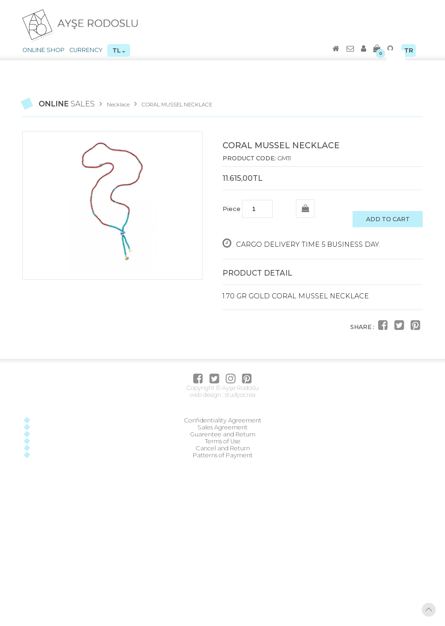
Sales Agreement (222, 427)
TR (408, 50)
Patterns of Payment (223, 455)
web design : (206, 394)
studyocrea (239, 394)
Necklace (118, 104)
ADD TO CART (388, 219)
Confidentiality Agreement (223, 420)
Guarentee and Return (222, 434)
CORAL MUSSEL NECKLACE (177, 104)
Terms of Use (223, 441)
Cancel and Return (223, 448)
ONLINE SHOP (43, 49)
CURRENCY (86, 49)
